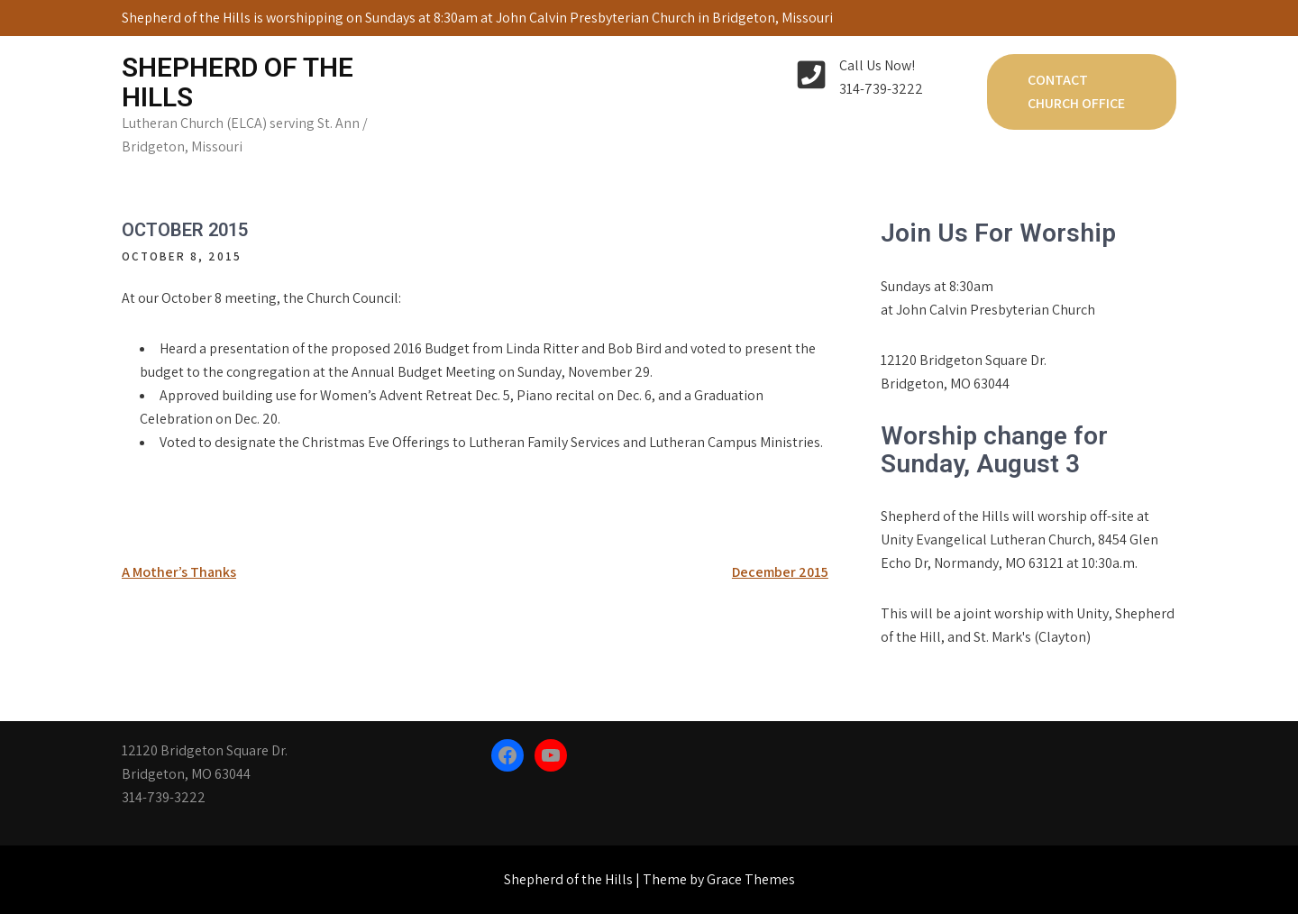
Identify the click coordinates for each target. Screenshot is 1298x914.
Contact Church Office (1076, 91)
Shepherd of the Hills (237, 82)
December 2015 (780, 571)
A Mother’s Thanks (179, 571)
